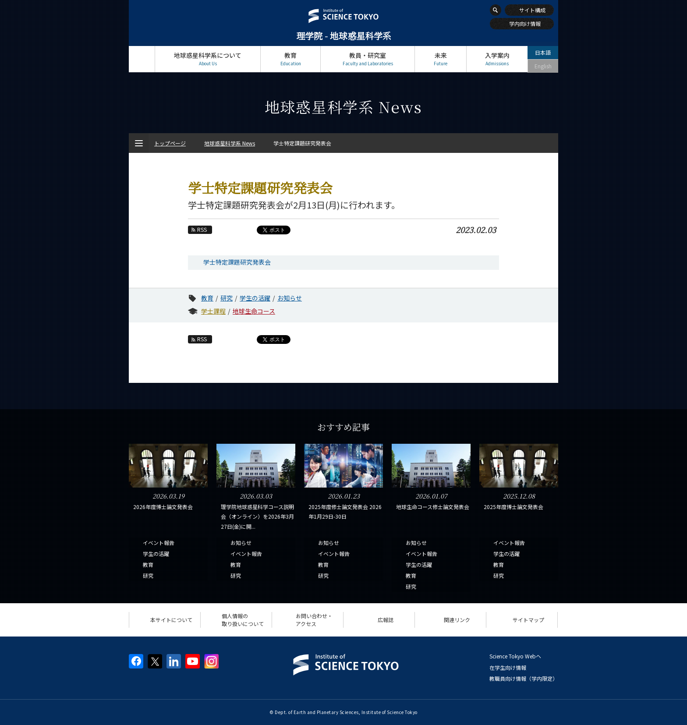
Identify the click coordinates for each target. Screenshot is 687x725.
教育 (290, 59)
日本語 (543, 52)
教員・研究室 (367, 59)
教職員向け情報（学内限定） (523, 678)
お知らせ (289, 298)
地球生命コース (254, 311)
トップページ (142, 59)
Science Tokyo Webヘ (515, 656)
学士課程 (213, 311)
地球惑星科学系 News (229, 143)
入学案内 (497, 59)
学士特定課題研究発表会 (237, 262)
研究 (226, 298)
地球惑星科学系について (207, 59)
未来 (440, 59)
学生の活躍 (255, 298)
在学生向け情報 (507, 667)
